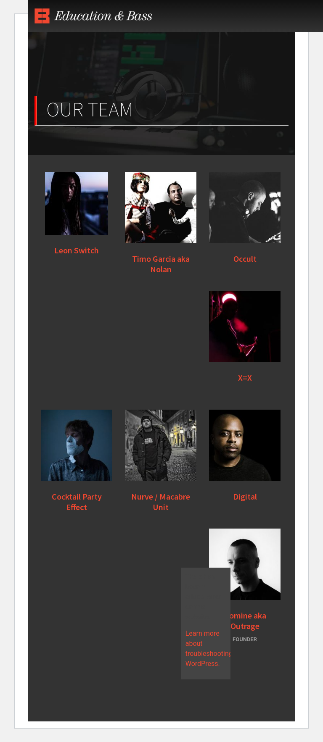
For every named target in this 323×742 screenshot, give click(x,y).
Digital (245, 496)
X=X (245, 377)
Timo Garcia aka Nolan (161, 263)
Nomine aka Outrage (244, 620)
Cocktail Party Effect (77, 501)
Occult (245, 258)
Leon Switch (76, 250)
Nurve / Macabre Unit (160, 501)
